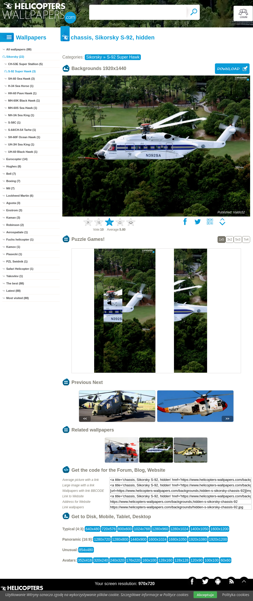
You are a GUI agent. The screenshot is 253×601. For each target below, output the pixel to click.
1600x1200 (219, 529)
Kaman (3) (13, 217)
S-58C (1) (14, 122)
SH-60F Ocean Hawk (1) (24, 137)
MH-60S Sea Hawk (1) (22, 107)
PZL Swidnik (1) (17, 261)
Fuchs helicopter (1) (20, 239)
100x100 (211, 560)
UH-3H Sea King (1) (21, 144)
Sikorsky (94, 57)
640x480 (93, 529)
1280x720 (102, 539)
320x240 (101, 560)
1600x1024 (157, 539)
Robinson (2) (15, 224)
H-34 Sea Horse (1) (20, 85)
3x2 (229, 239)
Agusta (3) (13, 203)
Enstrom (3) (14, 210)
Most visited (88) (17, 298)
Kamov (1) (13, 246)
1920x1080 (198, 539)
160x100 (149, 560)
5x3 (237, 239)
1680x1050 (177, 539)
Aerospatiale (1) (17, 232)
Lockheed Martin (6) (19, 195)
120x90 (197, 560)
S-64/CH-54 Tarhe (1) (22, 129)
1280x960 (160, 529)
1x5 (221, 239)
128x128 (181, 560)
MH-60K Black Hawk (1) (24, 100)
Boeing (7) (13, 181)
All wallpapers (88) (19, 49)
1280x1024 (179, 529)
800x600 (125, 529)
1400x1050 (199, 529)
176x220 (133, 560)
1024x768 (142, 529)
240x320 (117, 560)
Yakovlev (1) (14, 276)
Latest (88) (13, 290)
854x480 (86, 550)
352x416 (85, 560)
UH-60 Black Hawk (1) (23, 151)
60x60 (226, 560)
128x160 (165, 560)
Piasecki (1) (14, 254)
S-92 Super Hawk (123, 57)
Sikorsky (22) (15, 56)
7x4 (246, 239)
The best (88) (15, 283)
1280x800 (120, 539)
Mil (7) (10, 188)
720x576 (109, 529)
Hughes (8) (13, 166)
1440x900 (138, 539)
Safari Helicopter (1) (19, 268)
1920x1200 (218, 539)
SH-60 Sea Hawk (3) (21, 78)
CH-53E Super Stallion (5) (25, 64)
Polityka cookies (235, 594)
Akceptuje (205, 594)
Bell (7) (11, 173)
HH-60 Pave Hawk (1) (22, 93)
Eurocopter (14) (16, 159)
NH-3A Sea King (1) (21, 115)
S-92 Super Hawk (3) (22, 71)
